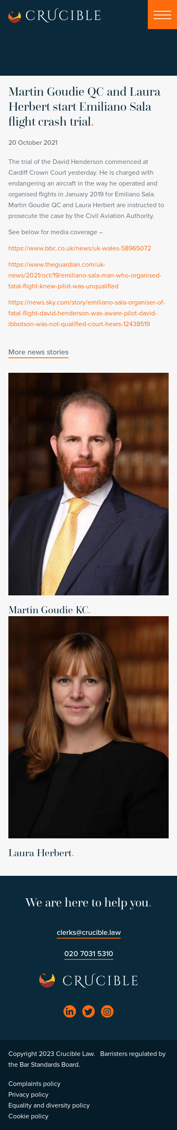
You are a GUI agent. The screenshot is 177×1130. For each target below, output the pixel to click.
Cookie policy (28, 1116)
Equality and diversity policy (49, 1105)
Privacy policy (28, 1094)
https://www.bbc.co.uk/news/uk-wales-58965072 (79, 248)
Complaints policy (34, 1084)
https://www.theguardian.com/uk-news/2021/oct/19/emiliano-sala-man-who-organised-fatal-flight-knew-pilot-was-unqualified (85, 275)
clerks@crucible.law (89, 932)
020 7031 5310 (88, 953)
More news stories (38, 352)
